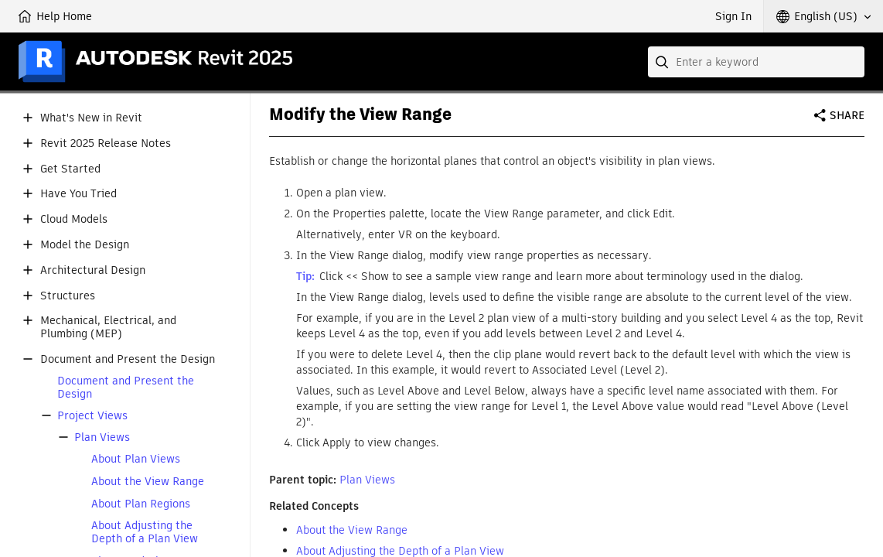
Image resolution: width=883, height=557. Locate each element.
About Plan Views (135, 459)
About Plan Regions (140, 504)
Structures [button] (67, 295)
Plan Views (102, 437)
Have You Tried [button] (78, 193)
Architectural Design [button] (92, 270)
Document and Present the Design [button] (127, 359)
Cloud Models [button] (73, 219)
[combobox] (756, 61)
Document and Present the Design (125, 387)
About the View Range (147, 481)
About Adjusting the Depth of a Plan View (144, 532)
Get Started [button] (70, 169)
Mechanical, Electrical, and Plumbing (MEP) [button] (108, 327)
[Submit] (663, 61)
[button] (823, 16)
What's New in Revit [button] (91, 118)
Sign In (733, 16)
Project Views (92, 415)
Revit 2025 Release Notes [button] (105, 143)
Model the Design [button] (84, 244)
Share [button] (847, 115)
